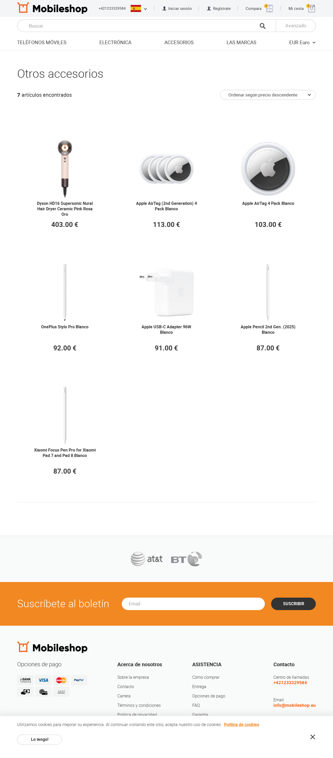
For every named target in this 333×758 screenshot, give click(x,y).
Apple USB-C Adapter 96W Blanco (166, 329)
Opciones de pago (208, 696)
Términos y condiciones (139, 705)
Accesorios (179, 42)
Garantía (200, 714)
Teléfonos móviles (41, 42)
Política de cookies (241, 724)
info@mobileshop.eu (294, 705)
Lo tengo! (39, 739)
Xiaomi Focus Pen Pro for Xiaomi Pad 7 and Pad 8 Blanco (65, 453)
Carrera (124, 696)
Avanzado (295, 25)
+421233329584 (112, 8)
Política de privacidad (137, 714)
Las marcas (241, 42)
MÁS (61, 692)
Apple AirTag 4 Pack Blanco (268, 203)
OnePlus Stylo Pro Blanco (64, 326)
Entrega (199, 686)
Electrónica (115, 42)
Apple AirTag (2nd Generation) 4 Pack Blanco (166, 206)
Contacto (125, 686)
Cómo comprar (206, 677)
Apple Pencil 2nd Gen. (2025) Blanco (268, 329)
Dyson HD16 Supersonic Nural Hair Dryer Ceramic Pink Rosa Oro (65, 209)
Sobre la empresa (133, 677)
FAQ (196, 705)
